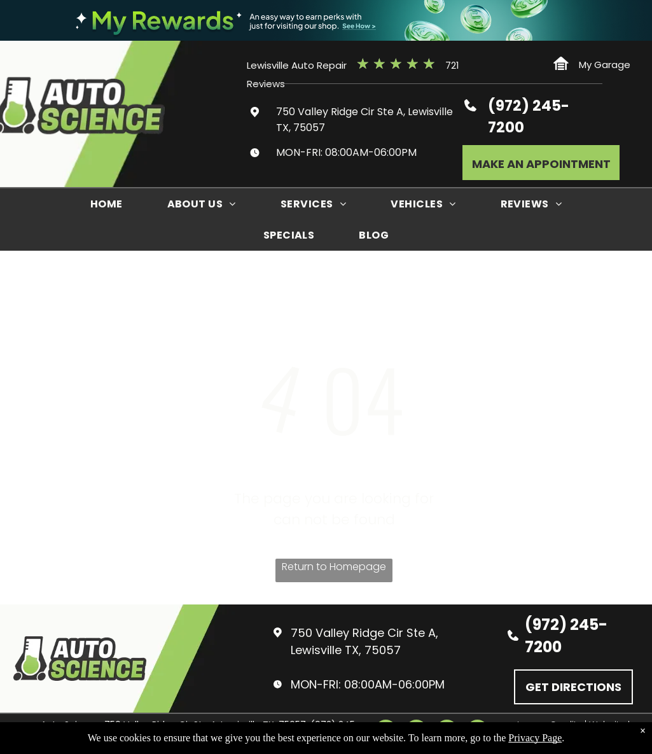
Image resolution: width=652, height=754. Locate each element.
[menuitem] (106, 204)
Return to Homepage (334, 566)
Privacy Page (535, 737)
